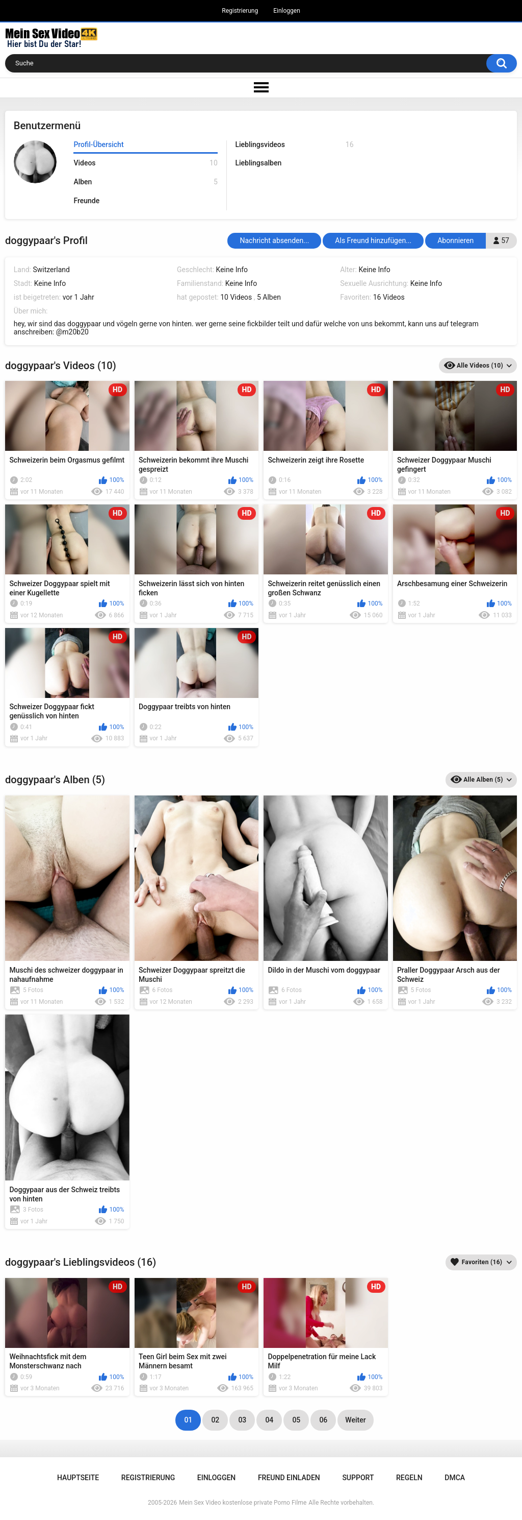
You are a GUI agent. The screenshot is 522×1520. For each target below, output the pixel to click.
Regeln (409, 1478)
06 (323, 1420)
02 (215, 1420)
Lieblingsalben (258, 163)
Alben (145, 182)
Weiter (355, 1420)
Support (358, 1478)
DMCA (455, 1478)
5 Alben (269, 297)
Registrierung (240, 10)
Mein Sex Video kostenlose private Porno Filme (242, 1502)
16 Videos (389, 297)
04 (269, 1420)
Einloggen (286, 10)
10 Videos (236, 297)
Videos (145, 163)
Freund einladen (289, 1478)
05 (296, 1420)
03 (242, 1420)
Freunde (86, 201)
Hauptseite (78, 1478)
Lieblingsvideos (294, 144)
